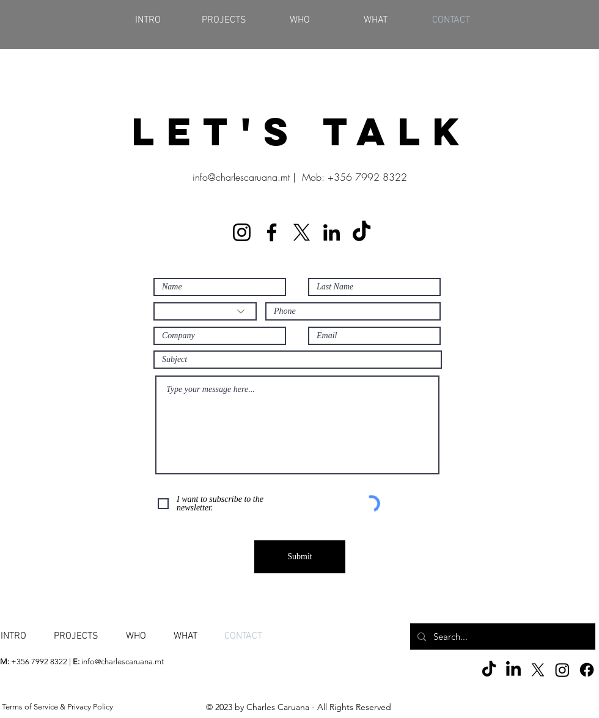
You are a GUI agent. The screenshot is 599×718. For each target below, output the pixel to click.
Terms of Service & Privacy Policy (57, 706)
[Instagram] (242, 232)
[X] (302, 232)
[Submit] (299, 556)
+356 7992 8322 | (36, 661)
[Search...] (501, 636)
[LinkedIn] (332, 232)
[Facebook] (272, 232)
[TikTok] (361, 232)
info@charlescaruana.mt (241, 177)
